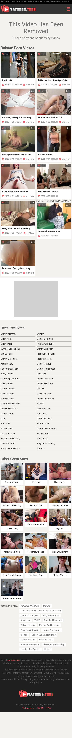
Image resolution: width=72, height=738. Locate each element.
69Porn (40, 403)
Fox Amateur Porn (9, 368)
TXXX (37, 620)
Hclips (47, 649)
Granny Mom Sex (9, 408)
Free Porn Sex (43, 408)
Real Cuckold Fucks (46, 354)
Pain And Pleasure (53, 620)
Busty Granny (7, 373)
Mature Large (7, 413)
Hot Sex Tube (43, 433)
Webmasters (28, 708)
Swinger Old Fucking (10, 349)
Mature (46, 605)
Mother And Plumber (49, 625)
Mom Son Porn (8, 443)
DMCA (40, 708)
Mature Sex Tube (45, 339)
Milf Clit (40, 388)
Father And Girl (28, 639)
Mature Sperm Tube (10, 378)
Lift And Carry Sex (29, 615)
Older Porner (7, 383)
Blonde (24, 634)
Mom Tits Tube (44, 393)
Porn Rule (41, 373)
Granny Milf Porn (45, 383)
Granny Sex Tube (9, 358)
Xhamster (25, 620)
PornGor (41, 448)
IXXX (3, 418)
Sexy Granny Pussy (46, 443)
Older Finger (6, 344)
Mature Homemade (46, 368)
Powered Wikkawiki (30, 605)
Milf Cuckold (7, 354)
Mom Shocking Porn (10, 403)
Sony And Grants (51, 615)
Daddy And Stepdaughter (44, 634)
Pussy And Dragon (29, 630)
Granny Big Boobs (45, 398)
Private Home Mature (11, 448)
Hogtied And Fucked (30, 649)
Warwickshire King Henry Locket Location (41, 610)
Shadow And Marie (30, 644)
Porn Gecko (42, 438)
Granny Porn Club (45, 378)
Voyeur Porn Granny (10, 438)
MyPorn (40, 334)
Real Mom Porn (44, 358)
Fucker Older (7, 428)
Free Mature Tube (45, 344)
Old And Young (28, 625)
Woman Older (7, 398)
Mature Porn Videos (46, 428)
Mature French (8, 388)
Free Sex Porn (7, 393)
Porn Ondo (42, 413)
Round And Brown (51, 630)
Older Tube (6, 339)
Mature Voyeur (44, 363)
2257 (48, 708)
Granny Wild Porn (45, 349)
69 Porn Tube (43, 423)
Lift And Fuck (45, 639)
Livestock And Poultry (53, 644)
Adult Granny (7, 363)
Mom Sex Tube (44, 418)
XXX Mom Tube (8, 433)
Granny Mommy (8, 334)
